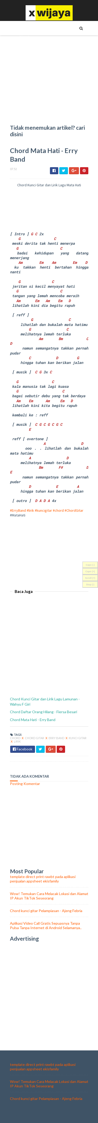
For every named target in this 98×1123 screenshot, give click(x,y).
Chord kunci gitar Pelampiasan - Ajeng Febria (46, 910)
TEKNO (24, 37)
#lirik (30, 510)
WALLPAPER (28, 90)
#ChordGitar (74, 510)
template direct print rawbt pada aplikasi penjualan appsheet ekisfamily (43, 878)
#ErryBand (18, 510)
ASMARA (25, 81)
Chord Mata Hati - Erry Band (32, 719)
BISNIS (23, 72)
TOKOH (25, 46)
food (23, 108)
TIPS (22, 28)
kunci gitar (78, 738)
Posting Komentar (25, 783)
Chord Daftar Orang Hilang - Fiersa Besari (43, 712)
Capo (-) (90, 565)
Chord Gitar (35, 738)
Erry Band (57, 738)
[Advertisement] (49, 550)
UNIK (23, 55)
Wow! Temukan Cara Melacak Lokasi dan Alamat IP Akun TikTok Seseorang (49, 895)
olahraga (27, 117)
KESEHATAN (28, 64)
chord (15, 738)
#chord (58, 510)
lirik (17, 741)
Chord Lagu (29, 99)
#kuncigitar (43, 510)
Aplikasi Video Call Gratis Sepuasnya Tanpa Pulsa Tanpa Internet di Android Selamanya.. (46, 925)
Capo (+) (90, 571)
